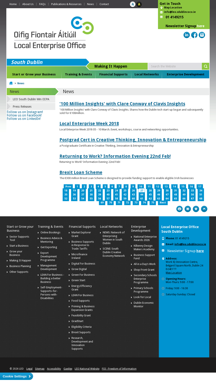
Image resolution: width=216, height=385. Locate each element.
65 (175, 198)
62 (150, 198)
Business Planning (20, 266)
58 (116, 198)
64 (167, 198)
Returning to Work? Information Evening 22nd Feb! (115, 156)
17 (199, 186)
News (90, 4)
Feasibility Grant (81, 315)
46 (158, 194)
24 (116, 190)
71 (118, 202)
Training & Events (78, 74)
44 (141, 194)
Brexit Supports (81, 332)
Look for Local (142, 297)
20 (82, 190)
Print (179, 209)
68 (200, 198)
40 (108, 194)
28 (150, 190)
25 (124, 190)
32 (183, 190)
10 (140, 186)
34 (200, 190)
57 (108, 198)
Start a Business (18, 245)
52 (65, 198)
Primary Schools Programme (143, 289)
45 (150, 194)
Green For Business (83, 274)
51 (200, 194)
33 (192, 190)
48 (175, 194)
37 (82, 194)
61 (141, 198)
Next (163, 202)
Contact (104, 4)
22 (99, 190)
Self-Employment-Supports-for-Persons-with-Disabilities (51, 293)
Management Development (48, 267)
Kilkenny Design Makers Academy (144, 247)
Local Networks (147, 74)
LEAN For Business (82, 295)
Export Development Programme (48, 256)
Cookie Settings (15, 376)
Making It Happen (20, 260)
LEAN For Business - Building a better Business (52, 278)
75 (152, 202)
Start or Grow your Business (34, 74)
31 (175, 190)
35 (65, 194)
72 (127, 202)
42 (124, 194)
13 (166, 186)
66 (183, 198)
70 (110, 202)
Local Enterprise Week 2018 (89, 123)
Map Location (173, 7)
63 (158, 198)
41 (116, 194)
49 (183, 194)
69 (102, 202)
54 (82, 198)
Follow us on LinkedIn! (23, 119)
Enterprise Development (185, 74)
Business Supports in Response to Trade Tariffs (83, 245)
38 (91, 194)
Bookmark (196, 209)
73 (135, 202)
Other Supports (18, 271)
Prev (68, 186)
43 (133, 194)
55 (91, 198)
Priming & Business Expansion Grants (83, 308)
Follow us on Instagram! (25, 112)
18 (65, 190)
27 (141, 190)
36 (74, 194)
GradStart (77, 321)
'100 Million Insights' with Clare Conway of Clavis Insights (122, 103)
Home (13, 4)
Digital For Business (83, 263)
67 (192, 198)
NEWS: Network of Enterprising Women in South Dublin (114, 238)
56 (99, 198)
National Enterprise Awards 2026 (145, 238)
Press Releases (22, 106)
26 (133, 190)
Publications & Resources (66, 4)
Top (204, 209)
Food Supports (81, 300)
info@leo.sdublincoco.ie (180, 12)
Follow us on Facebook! (24, 115)
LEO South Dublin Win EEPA (31, 99)
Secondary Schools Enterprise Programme (145, 279)
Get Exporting (48, 247)
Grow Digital (79, 269)
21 (91, 190)
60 (133, 198)
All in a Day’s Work (144, 264)
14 (174, 186)
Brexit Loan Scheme (80, 172)
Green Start (78, 280)
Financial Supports (113, 74)
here (200, 26)
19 (74, 190)
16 (191, 186)
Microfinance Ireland (79, 256)
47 (167, 194)
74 (144, 202)
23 (108, 190)
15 (182, 186)
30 (167, 190)
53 (74, 198)
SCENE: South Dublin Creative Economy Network (114, 252)
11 (149, 186)
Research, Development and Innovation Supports (82, 343)
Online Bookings (50, 232)
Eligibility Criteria (82, 326)
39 (99, 194)
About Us (28, 4)
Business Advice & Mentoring (51, 240)
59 (124, 198)
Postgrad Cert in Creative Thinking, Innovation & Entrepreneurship (132, 139)
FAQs (42, 4)
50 (192, 194)
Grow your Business (15, 253)
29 (158, 190)
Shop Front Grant (144, 269)
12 (157, 186)
